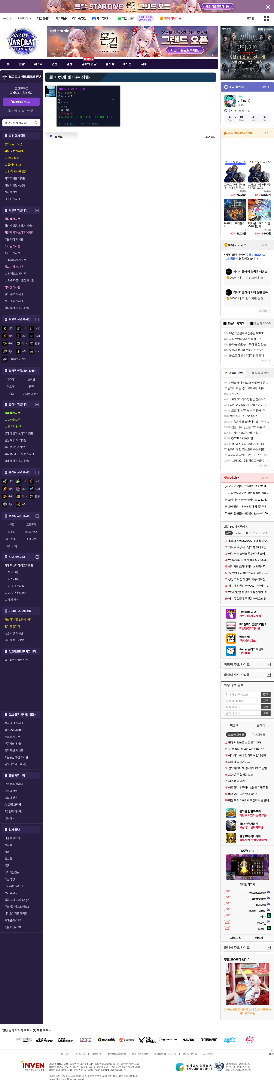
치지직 (8, 845)
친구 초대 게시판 (13, 301)
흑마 (24, 336)
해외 (11, 394)
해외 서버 (11, 546)
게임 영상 (9, 879)
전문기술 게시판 (13, 743)
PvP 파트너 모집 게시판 (19, 280)
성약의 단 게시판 (13, 723)
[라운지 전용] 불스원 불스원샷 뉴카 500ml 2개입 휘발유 (248, 513)
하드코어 (11, 572)
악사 (37, 351)
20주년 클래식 (14, 586)
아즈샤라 (11, 379)
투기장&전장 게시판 (15, 447)
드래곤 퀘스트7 (12, 920)
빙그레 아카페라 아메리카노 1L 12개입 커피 (248, 499)
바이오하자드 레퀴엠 (15, 913)
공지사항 (207, 1053)
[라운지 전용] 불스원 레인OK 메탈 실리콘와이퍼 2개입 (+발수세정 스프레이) (248, 486)
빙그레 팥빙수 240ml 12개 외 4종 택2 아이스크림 (248, 506)
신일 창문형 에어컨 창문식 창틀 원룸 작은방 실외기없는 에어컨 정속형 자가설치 (248, 492)
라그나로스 (31, 532)
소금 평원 (31, 539)
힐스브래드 (12, 539)
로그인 (250, 18)
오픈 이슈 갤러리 (13, 784)
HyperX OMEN (13, 886)
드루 (37, 343)
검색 (36, 122)
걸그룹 (8, 858)
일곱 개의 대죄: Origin (16, 900)
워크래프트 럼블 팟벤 (16, 660)
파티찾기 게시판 (15, 260)
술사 (10, 343)
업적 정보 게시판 (13, 750)
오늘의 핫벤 (10, 791)
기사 (24, 343)
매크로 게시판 (12, 737)
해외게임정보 (11, 872)
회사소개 (65, 1053)
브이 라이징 (10, 893)
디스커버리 (12, 579)
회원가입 (12, 110)
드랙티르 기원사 (17, 359)
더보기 (259, 937)
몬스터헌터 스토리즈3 (16, 906)
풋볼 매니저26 (12, 927)
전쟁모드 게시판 (15, 273)
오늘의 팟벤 (10, 797)
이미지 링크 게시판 (14, 640)
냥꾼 (37, 328)
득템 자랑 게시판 (13, 633)
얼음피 (11, 532)
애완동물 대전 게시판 (16, 757)
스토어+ (266, 133)
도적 (24, 328)
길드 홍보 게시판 (13, 294)
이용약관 (96, 1053)
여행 (6, 865)
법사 (10, 336)
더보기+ (266, 87)
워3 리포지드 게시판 (15, 764)
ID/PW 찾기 (28, 110)
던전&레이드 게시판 (15, 440)
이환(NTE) (244, 100)
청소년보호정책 (140, 1053)
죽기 (10, 351)
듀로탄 (31, 379)
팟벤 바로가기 (12, 838)
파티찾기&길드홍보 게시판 (19, 454)
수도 (24, 351)
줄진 (31, 386)
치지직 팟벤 (10, 192)
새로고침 (263, 311)
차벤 (6, 852)
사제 (37, 336)
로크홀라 (31, 524)
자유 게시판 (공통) (14, 185)
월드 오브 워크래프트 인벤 (25, 77)
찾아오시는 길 (189, 1053)
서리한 (11, 524)
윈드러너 (11, 386)
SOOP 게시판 (12, 199)
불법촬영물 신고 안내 (165, 1053)
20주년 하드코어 (15, 593)
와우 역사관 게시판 (14, 178)
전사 (10, 328)
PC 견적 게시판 (13, 811)
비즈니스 (80, 1053)
